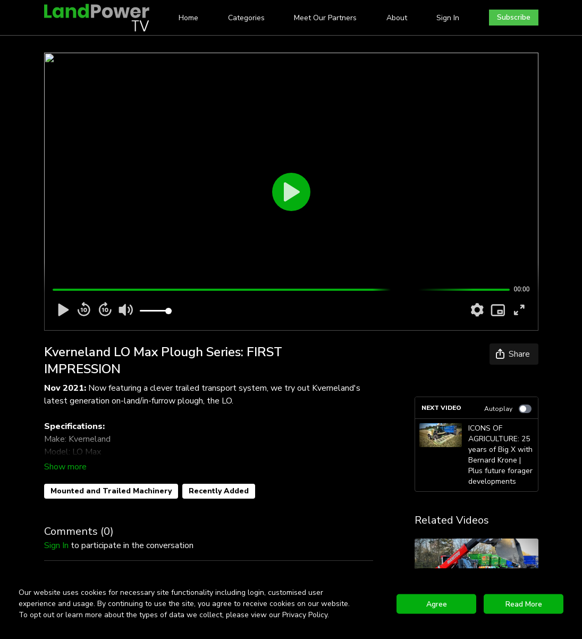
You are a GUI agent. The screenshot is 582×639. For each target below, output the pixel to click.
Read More (523, 604)
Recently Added (219, 491)
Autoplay (508, 409)
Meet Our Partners (325, 18)
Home (188, 18)
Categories (246, 18)
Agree (436, 604)
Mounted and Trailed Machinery (111, 491)
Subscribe (513, 17)
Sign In (447, 18)
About (396, 18)
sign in (56, 545)
